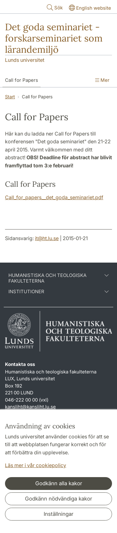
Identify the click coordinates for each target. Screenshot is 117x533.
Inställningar (58, 514)
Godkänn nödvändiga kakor (58, 499)
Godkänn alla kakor (58, 483)
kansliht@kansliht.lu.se (30, 407)
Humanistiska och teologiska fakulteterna (58, 278)
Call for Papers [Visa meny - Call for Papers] (21, 80)
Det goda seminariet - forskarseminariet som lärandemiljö (54, 38)
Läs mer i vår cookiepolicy (35, 465)
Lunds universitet (24, 60)
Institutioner (58, 291)
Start (10, 96)
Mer (102, 80)
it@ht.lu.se (47, 238)
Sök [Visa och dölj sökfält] (54, 7)
